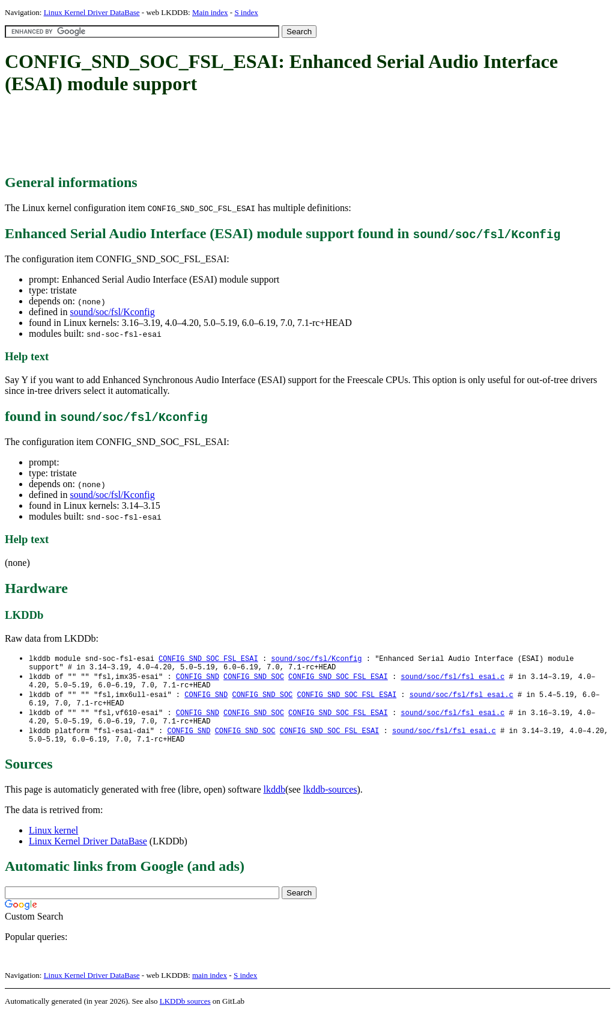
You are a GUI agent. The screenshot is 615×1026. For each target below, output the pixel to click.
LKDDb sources (185, 1013)
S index (246, 12)
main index (209, 987)
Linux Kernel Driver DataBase (92, 12)
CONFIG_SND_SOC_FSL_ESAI (208, 659)
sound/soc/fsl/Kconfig (112, 312)
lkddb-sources (330, 801)
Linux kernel (53, 842)
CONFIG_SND (197, 679)
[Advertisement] (223, 135)
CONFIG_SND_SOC (253, 679)
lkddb (274, 801)
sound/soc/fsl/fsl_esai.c (452, 679)
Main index (210, 12)
